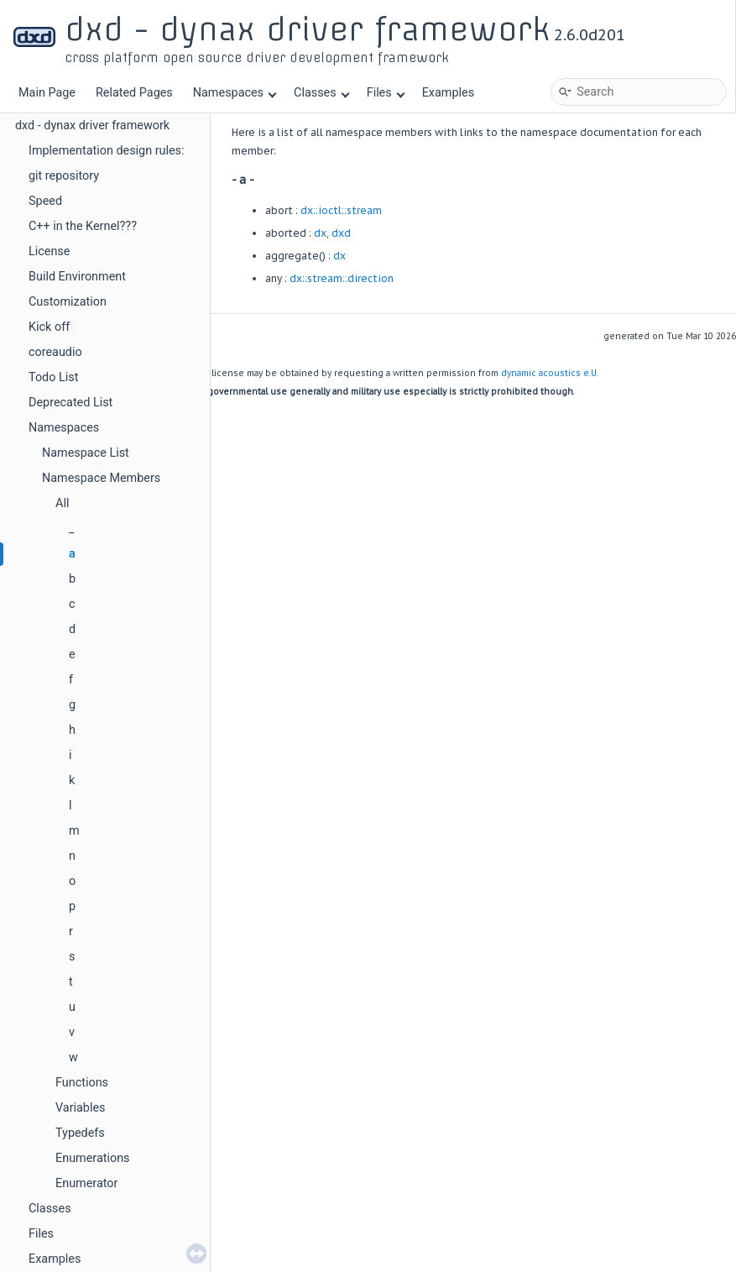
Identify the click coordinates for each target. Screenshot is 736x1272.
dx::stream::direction (342, 278)
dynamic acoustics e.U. (549, 373)
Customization (68, 302)
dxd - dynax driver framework (92, 125)
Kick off (49, 327)
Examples (448, 93)
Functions (81, 1083)
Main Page (47, 93)
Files (386, 93)
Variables (80, 1108)
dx (320, 233)
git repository (64, 176)
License (49, 251)
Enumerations (92, 1158)
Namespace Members (101, 478)
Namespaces (235, 93)
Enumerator (86, 1183)
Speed (45, 201)
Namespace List (85, 453)
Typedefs (80, 1133)
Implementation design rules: (107, 151)
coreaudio (55, 352)
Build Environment (77, 277)
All (62, 503)
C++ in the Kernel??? (83, 226)
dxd (341, 233)
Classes (321, 93)
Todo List (53, 377)
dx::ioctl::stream (341, 210)
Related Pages (134, 93)
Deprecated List (70, 402)
